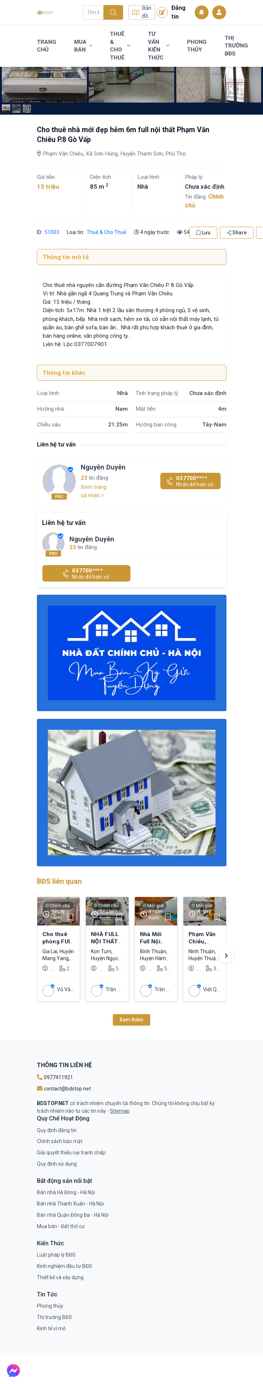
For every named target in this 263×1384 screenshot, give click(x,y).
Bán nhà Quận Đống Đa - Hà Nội (72, 1215)
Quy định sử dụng (57, 1164)
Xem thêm (131, 1020)
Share (237, 232)
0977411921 (55, 1077)
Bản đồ (141, 12)
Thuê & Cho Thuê (120, 46)
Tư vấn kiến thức (158, 46)
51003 (52, 232)
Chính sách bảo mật (60, 1141)
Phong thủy (197, 46)
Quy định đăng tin (57, 1130)
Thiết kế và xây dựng (60, 1277)
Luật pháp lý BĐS (56, 1255)
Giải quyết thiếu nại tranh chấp (71, 1152)
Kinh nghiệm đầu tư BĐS (64, 1266)
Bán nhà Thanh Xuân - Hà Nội (70, 1204)
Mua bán (83, 46)
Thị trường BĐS (236, 46)
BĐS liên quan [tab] (59, 881)
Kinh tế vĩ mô (51, 1328)
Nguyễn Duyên (103, 467)
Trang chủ (46, 46)
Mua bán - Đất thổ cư (61, 1226)
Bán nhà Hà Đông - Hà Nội (66, 1192)
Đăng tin (171, 12)
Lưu (203, 232)
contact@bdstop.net (64, 1089)
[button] (226, 955)
